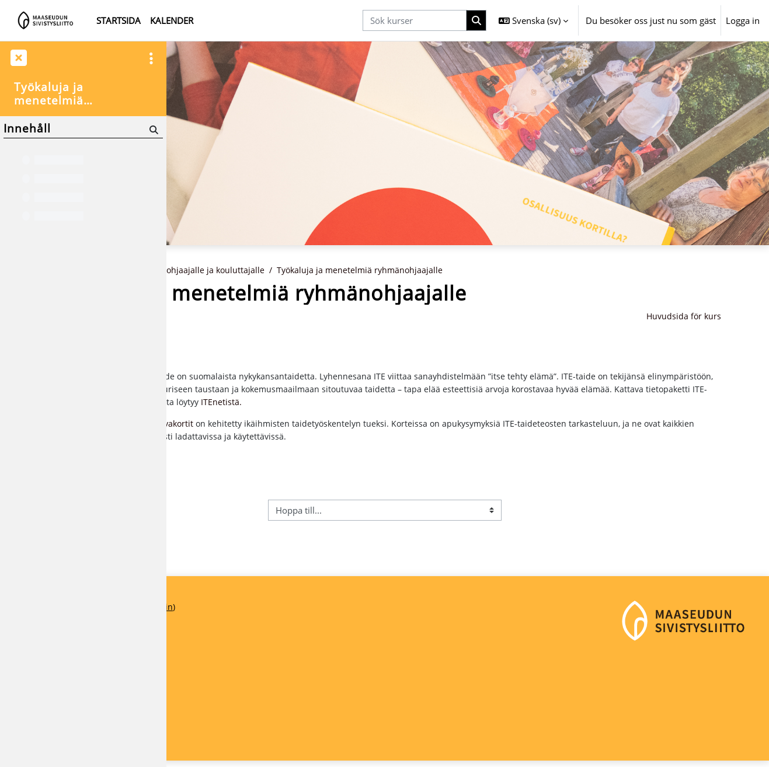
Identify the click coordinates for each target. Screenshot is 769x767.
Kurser (241, 270)
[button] (533, 20)
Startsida (197, 270)
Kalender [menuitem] (171, 20)
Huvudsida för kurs (716, 317)
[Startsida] (45, 20)
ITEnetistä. (585, 404)
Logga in (743, 20)
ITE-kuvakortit (301, 427)
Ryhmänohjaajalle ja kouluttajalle (334, 270)
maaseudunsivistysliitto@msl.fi (237, 724)
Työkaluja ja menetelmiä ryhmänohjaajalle (498, 270)
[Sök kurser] (415, 21)
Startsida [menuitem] (118, 20)
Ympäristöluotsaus (228, 342)
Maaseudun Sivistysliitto (224, 685)
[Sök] (152, 129)
